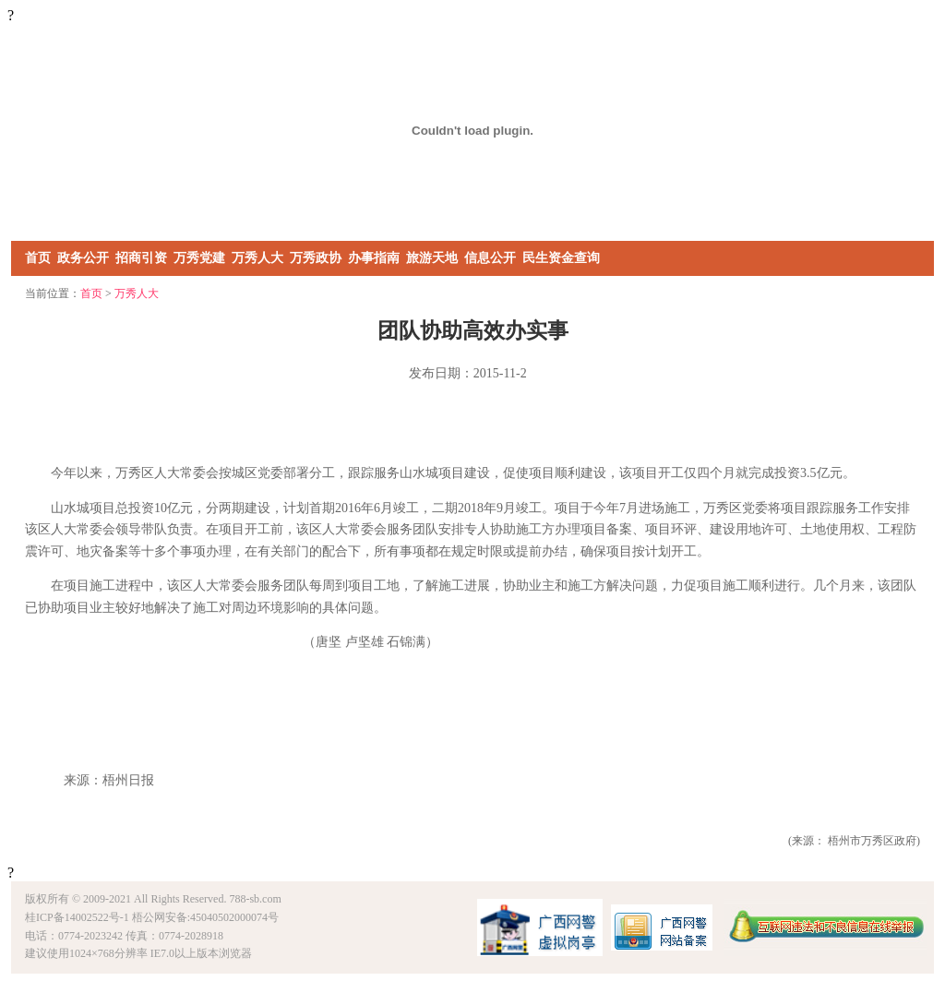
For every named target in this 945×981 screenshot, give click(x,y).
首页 (38, 258)
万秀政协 (315, 258)
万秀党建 (199, 258)
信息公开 (490, 258)
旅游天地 (432, 258)
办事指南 (374, 258)
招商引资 (141, 258)
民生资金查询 (561, 258)
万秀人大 (257, 258)
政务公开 (83, 258)
